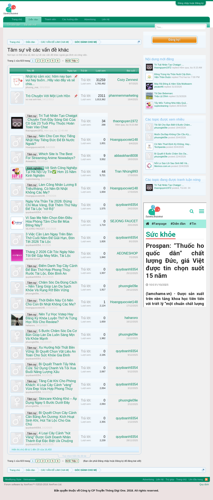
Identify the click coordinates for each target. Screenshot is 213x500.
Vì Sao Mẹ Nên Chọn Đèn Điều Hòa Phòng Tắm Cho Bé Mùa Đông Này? (49, 221)
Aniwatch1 (31, 161)
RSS (206, 479)
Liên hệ (105, 19)
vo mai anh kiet (33, 99)
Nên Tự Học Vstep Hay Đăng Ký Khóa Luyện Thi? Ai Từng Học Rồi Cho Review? (51, 318)
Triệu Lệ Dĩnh (161, 96)
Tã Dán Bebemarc (163, 93)
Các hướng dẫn (70, 19)
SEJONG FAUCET (35, 228)
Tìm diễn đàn (13, 24)
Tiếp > (75, 60)
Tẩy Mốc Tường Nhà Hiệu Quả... (171, 103)
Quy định (204, 484)
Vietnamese (29, 479)
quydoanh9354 (33, 212)
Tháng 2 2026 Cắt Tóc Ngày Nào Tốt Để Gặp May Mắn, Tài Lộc (50, 253)
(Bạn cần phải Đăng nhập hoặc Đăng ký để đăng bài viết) (112, 461)
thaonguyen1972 (34, 130)
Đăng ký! (174, 40)
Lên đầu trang (196, 479)
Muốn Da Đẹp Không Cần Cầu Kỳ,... (172, 134)
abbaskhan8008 (126, 155)
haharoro (30, 325)
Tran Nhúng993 (126, 171)
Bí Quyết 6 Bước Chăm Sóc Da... (171, 153)
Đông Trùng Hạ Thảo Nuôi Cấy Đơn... (173, 74)
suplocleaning (33, 179)
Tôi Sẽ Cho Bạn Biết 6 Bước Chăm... (173, 124)
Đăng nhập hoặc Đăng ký (191, 3)
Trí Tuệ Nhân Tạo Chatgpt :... (169, 64)
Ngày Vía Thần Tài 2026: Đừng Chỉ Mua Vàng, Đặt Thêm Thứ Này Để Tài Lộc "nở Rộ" (51, 205)
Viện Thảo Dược (162, 77)
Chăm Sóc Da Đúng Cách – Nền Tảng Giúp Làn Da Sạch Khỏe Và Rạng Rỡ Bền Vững (51, 286)
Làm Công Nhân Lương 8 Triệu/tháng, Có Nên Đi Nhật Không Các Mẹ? (51, 188)
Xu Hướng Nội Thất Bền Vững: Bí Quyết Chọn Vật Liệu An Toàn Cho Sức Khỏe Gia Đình (51, 351)
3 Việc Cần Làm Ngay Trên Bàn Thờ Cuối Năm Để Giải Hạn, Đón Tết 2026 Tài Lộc (50, 237)
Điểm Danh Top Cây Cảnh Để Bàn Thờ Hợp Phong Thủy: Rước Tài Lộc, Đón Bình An (51, 269)
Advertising (89, 19)
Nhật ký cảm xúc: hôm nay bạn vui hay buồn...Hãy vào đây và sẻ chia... (50, 80)
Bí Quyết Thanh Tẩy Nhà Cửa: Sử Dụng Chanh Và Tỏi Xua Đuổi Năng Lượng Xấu (51, 368)
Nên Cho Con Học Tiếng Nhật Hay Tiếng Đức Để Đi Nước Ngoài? (50, 140)
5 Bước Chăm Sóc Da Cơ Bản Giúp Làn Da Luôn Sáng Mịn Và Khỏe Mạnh (51, 334)
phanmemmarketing (123, 95)
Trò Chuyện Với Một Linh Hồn (48, 96)
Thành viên (50, 19)
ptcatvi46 (158, 86)
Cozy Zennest (127, 79)
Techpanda (160, 147)
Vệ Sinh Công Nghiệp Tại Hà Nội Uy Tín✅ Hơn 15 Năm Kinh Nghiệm (51, 171)
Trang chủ (17, 19)
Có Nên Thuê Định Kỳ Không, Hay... (172, 144)
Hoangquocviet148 (35, 147)
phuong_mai (32, 87)
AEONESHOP (33, 259)
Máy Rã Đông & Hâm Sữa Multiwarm (173, 84)
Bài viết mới (30, 24)
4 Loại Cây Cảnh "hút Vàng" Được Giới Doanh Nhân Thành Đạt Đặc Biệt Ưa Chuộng (49, 437)
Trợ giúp (170, 479)
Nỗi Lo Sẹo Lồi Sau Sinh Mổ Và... (171, 163)
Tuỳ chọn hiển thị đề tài (74, 456)
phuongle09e (32, 293)
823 (67, 60)
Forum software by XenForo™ (33, 484)
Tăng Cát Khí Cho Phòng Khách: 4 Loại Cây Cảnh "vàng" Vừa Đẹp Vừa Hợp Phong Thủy (51, 384)
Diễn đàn (33, 19)
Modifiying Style (13, 479)
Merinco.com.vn (162, 166)
